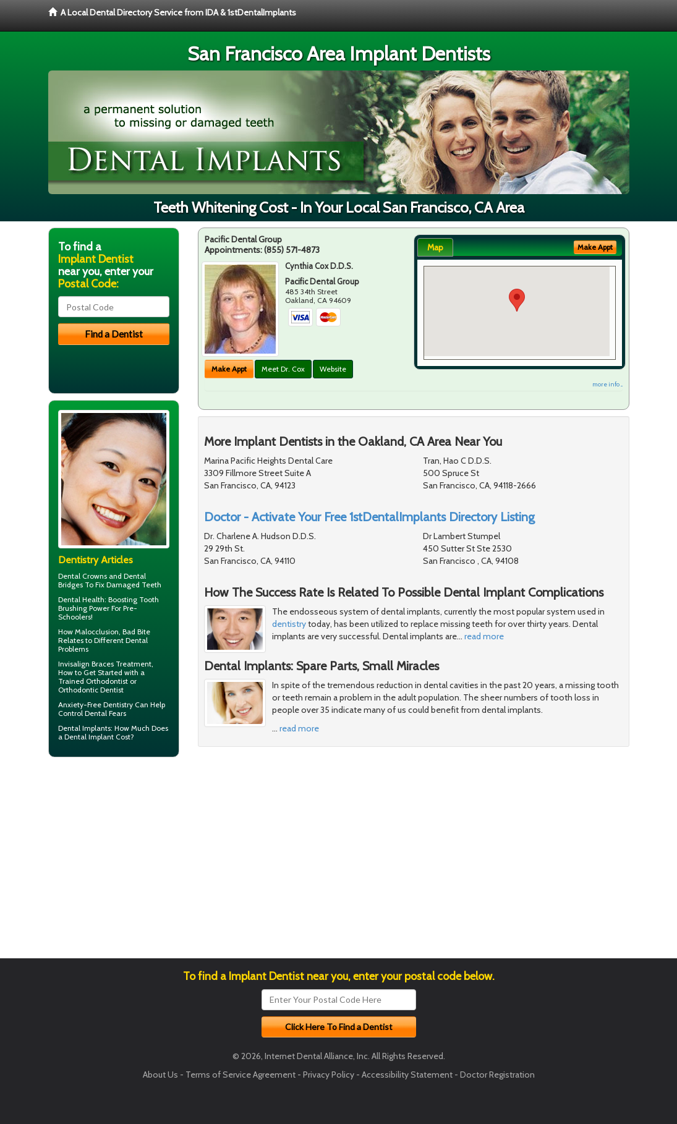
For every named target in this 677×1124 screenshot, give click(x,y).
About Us (160, 1074)
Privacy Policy (328, 1074)
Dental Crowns (82, 576)
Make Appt (229, 368)
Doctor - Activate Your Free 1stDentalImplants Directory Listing (369, 516)
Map (435, 247)
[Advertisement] (111, 862)
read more (484, 636)
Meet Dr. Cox (283, 368)
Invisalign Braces (86, 663)
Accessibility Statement (407, 1074)
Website (333, 368)
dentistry (289, 623)
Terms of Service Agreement (240, 1074)
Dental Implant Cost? (99, 736)
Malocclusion (97, 631)
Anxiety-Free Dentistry (95, 704)
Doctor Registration (497, 1074)
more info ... (607, 384)
